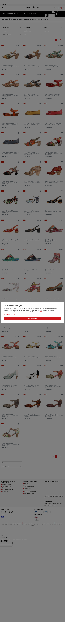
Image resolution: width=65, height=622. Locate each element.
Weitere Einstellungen (9, 314)
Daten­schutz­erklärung (46, 311)
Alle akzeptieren (32, 318)
